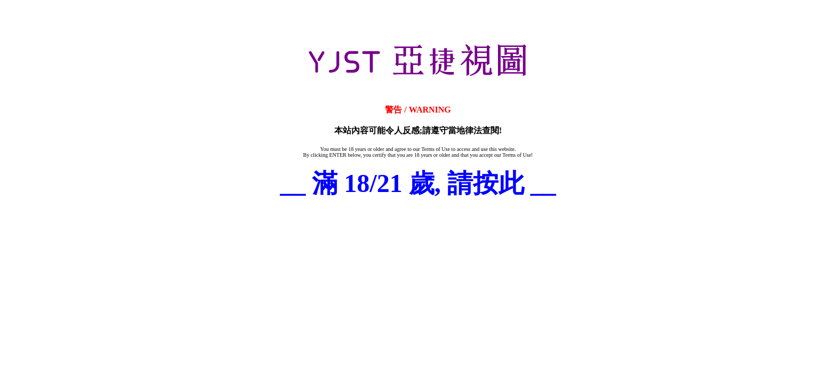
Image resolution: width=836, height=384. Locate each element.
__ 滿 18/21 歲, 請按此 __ (418, 183)
